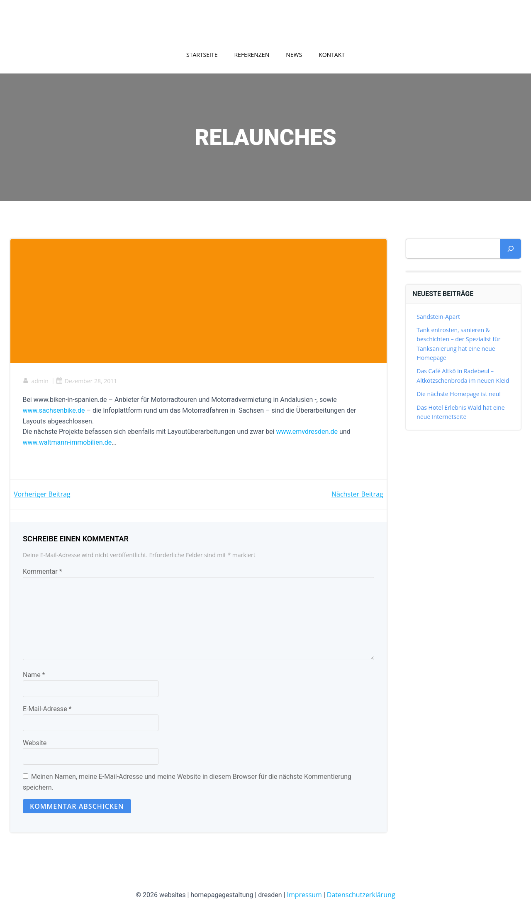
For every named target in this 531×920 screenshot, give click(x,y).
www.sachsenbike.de (54, 411)
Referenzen (251, 55)
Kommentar (42, 572)
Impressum (304, 895)
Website (34, 743)
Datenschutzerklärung (361, 895)
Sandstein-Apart (438, 317)
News (294, 55)
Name (34, 676)
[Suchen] (510, 249)
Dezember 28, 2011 (86, 381)
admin (36, 381)
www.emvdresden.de (307, 432)
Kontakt (332, 55)
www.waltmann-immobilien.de (67, 443)
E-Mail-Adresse (47, 710)
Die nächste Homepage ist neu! (459, 394)
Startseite (201, 55)
